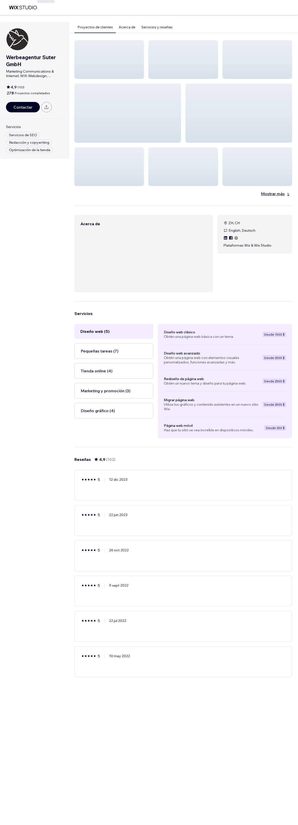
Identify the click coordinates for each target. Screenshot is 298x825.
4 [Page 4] (183, 807)
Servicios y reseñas (157, 27)
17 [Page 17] (210, 807)
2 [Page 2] (165, 807)
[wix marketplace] (23, 7)
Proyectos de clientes (95, 27)
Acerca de (127, 27)
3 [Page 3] (174, 807)
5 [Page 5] (192, 807)
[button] (109, 59)
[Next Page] (219, 807)
